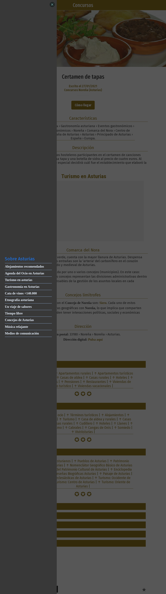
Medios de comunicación (22, 333)
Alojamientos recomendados (24, 266)
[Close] (52, 4)
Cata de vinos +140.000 (21, 293)
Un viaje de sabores (18, 306)
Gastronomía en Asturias (22, 286)
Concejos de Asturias (19, 320)
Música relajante (16, 326)
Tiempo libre (14, 313)
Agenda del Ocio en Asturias (24, 273)
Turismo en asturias (18, 280)
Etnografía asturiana (19, 300)
